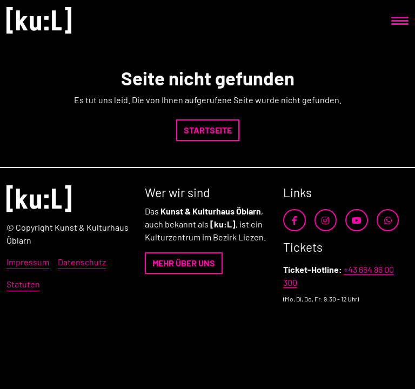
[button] (207, 130)
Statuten (23, 284)
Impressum (27, 262)
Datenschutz (82, 262)
